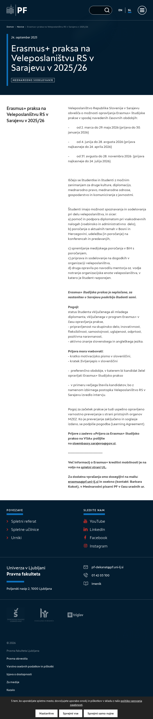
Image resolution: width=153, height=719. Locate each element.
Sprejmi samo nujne (101, 713)
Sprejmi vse (70, 713)
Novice (20, 27)
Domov (10, 27)
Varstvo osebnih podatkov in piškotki (30, 666)
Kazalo (11, 690)
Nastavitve (46, 713)
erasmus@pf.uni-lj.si (83, 481)
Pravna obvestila (17, 659)
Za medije (13, 682)
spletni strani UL (93, 467)
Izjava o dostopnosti (19, 674)
